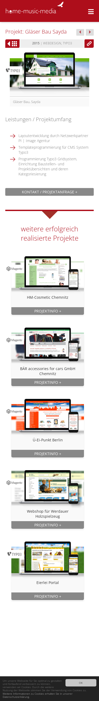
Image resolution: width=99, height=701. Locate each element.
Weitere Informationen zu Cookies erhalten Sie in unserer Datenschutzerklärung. (38, 695)
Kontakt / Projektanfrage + (49, 191)
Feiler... (90, 33)
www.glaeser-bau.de (89, 43)
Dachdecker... (80, 33)
